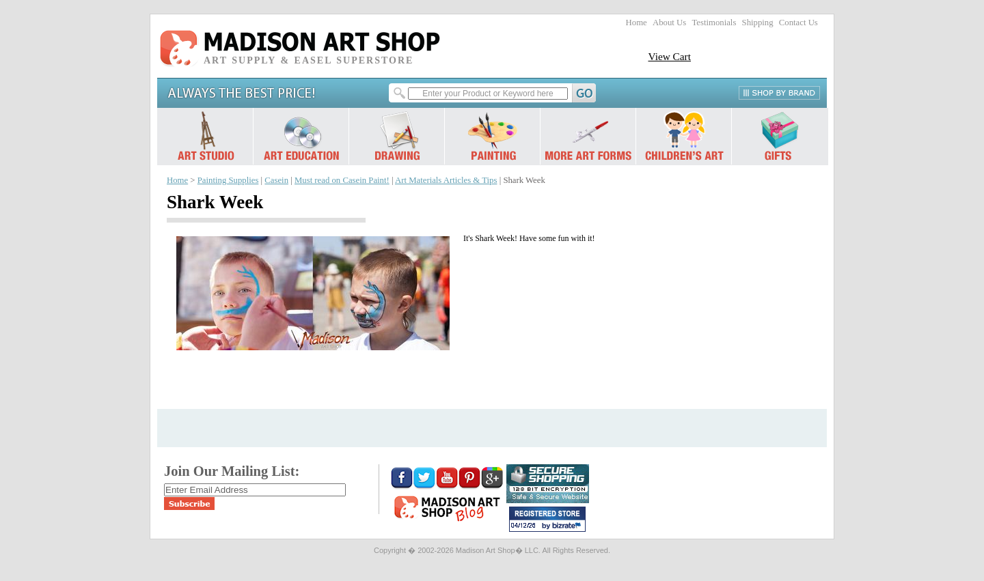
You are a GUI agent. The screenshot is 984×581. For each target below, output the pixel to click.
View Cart (669, 56)
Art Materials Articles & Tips (446, 180)
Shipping (758, 22)
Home (636, 22)
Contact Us (798, 22)
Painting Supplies (228, 180)
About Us (669, 22)
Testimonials (714, 22)
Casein (276, 180)
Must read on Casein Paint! (342, 180)
